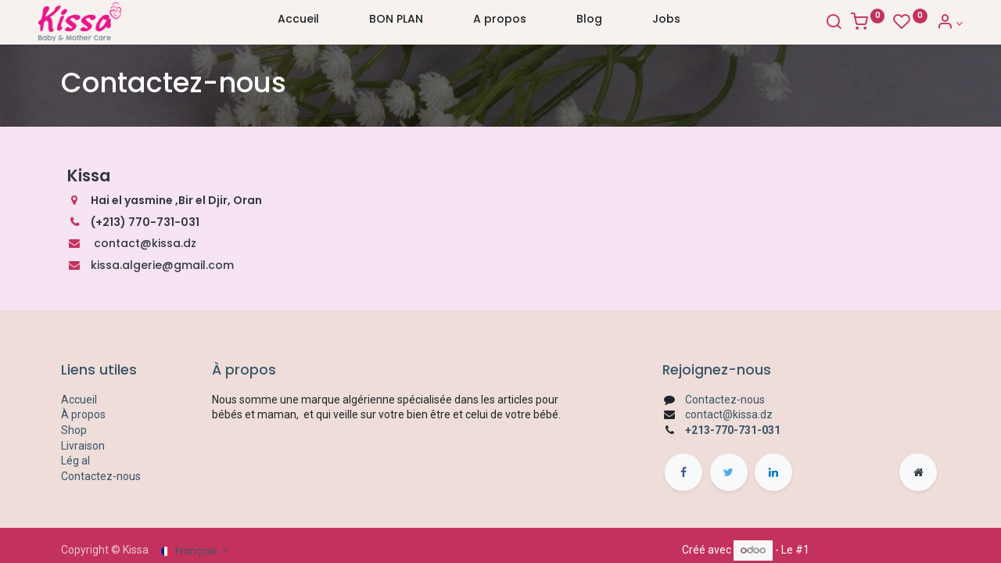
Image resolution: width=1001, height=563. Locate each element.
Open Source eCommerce (876, 549)
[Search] (810, 23)
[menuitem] (298, 22)
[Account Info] (926, 23)
